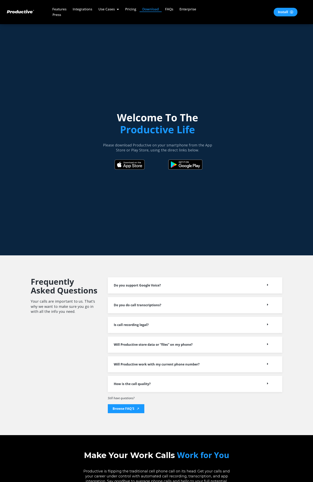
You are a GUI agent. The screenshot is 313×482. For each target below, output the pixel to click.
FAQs (169, 9)
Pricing (130, 9)
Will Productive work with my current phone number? (157, 364)
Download (150, 9)
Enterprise (187, 9)
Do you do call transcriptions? (137, 305)
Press (56, 14)
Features (59, 9)
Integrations (82, 9)
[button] (195, 285)
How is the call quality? (132, 384)
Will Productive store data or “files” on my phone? (153, 344)
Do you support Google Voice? (137, 285)
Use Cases (108, 9)
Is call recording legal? (131, 325)
